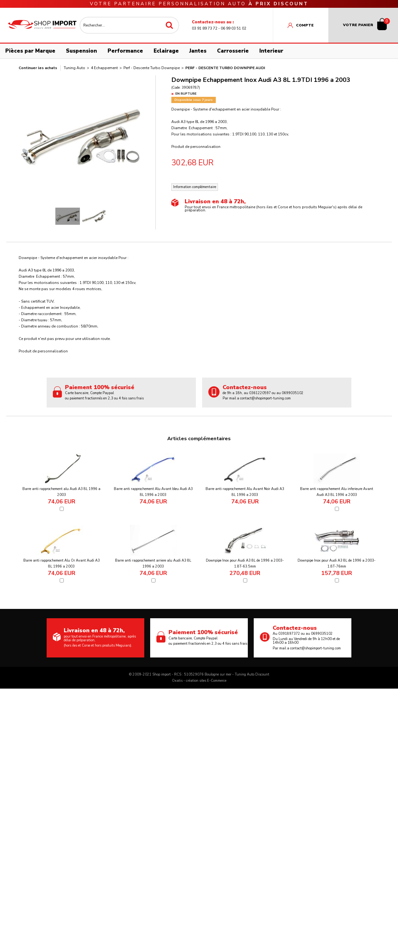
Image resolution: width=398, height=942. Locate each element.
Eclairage (166, 50)
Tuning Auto (74, 67)
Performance (125, 50)
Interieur (271, 50)
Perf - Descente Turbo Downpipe (151, 67)
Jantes (197, 50)
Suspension (81, 50)
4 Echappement (104, 67)
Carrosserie (233, 50)
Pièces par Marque (30, 50)
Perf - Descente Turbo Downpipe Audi (225, 67)
